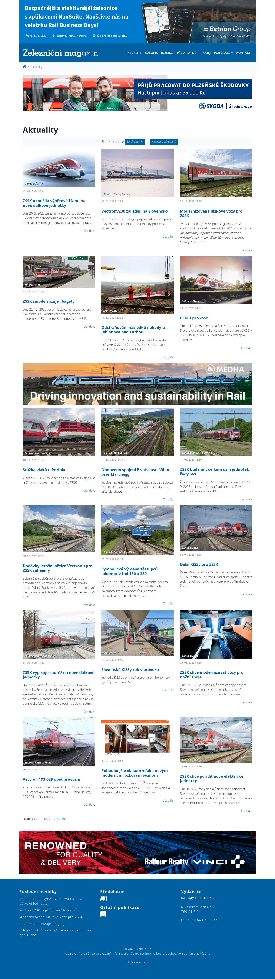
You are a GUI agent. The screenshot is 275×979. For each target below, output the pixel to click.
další (47, 819)
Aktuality (134, 53)
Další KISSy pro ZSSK (199, 564)
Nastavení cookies (137, 962)
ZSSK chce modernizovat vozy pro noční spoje (211, 675)
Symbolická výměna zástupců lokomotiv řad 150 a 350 (129, 571)
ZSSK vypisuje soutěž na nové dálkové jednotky (59, 675)
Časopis (151, 53)
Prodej (205, 53)
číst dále (89, 231)
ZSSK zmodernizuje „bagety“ (49, 301)
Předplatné (186, 53)
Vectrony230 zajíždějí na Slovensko (134, 211)
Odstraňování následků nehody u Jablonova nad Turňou (133, 330)
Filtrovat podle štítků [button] (164, 141)
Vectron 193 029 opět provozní (51, 779)
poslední (60, 819)
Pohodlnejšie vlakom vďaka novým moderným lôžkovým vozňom (134, 773)
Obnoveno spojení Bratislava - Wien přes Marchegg (135, 472)
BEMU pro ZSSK (194, 317)
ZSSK (135, 141)
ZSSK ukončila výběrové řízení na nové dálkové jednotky (54, 203)
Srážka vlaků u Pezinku (45, 469)
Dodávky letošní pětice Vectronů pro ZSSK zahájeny (57, 568)
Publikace (222, 53)
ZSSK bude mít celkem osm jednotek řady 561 (214, 472)
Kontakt (243, 53)
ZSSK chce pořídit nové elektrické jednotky (211, 778)
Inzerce (167, 53)
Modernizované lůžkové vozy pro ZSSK (211, 213)
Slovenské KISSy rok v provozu (130, 669)
